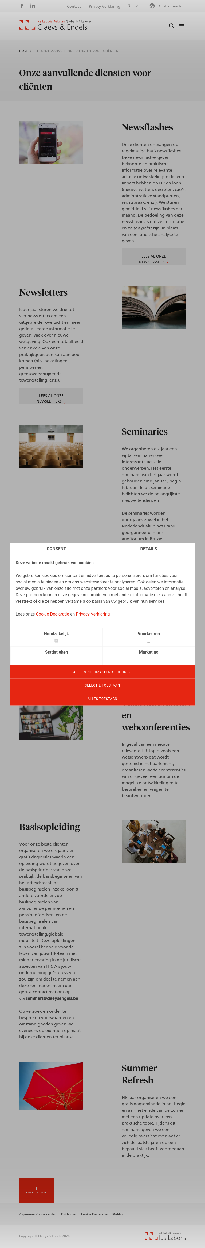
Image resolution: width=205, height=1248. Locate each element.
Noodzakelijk (56, 633)
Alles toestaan (102, 698)
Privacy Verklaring (93, 613)
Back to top (36, 1192)
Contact (74, 7)
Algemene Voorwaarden (37, 1214)
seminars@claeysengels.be (52, 998)
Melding (118, 1214)
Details (148, 548)
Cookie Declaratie (52, 613)
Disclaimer (69, 1214)
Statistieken (56, 651)
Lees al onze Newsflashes (152, 259)
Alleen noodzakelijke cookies (102, 672)
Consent (56, 548)
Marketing (149, 651)
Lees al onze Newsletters (50, 399)
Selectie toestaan (102, 685)
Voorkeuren (149, 633)
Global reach (170, 6)
